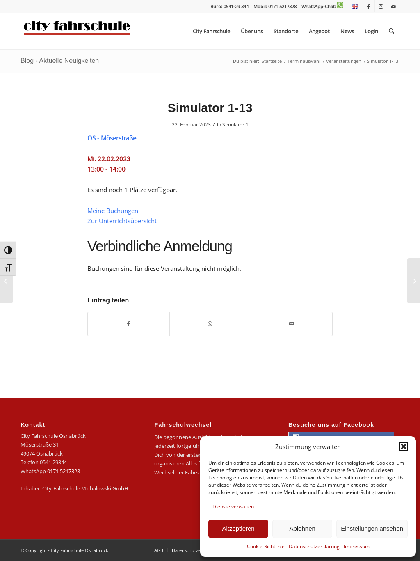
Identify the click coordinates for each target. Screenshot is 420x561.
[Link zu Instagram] (381, 6)
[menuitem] (352, 6)
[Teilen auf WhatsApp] (210, 323)
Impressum (357, 546)
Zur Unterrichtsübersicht (122, 221)
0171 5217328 (63, 471)
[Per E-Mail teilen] (291, 323)
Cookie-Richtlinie (266, 546)
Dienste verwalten (233, 506)
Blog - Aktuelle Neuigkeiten (60, 60)
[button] (403, 446)
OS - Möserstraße (111, 138)
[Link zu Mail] (393, 6)
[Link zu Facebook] (368, 6)
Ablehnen (302, 528)
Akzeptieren (238, 528)
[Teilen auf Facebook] (128, 323)
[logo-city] (77, 31)
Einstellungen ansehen (372, 528)
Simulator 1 (235, 124)
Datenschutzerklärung (314, 546)
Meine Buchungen (112, 210)
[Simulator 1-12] (6, 280)
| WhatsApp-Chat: (320, 6)
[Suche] (391, 31)
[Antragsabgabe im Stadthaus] (413, 280)
